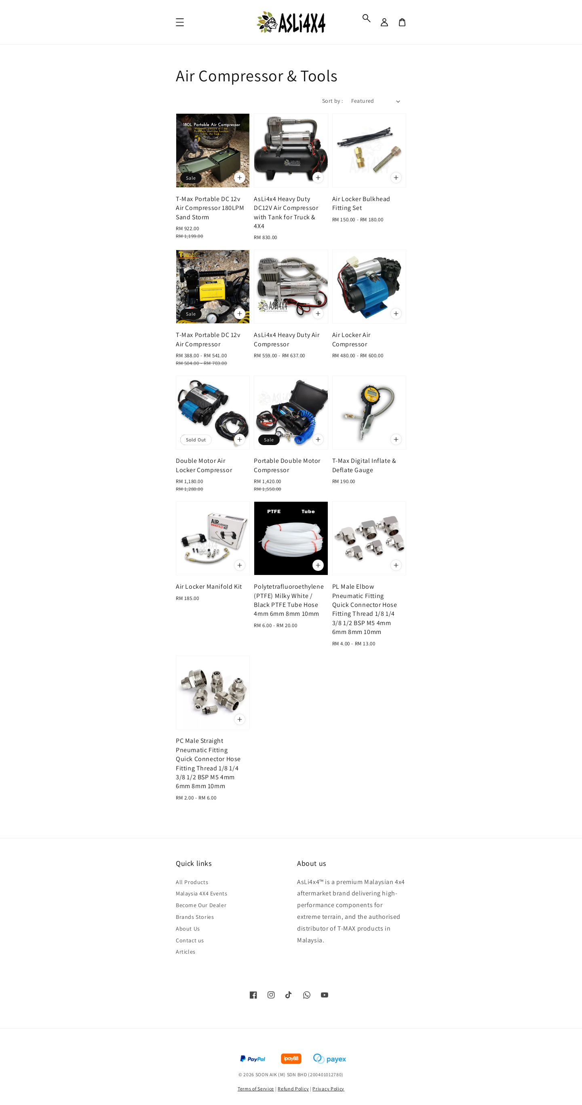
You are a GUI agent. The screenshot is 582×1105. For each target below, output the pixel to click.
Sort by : (332, 100)
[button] (366, 18)
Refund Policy (293, 1089)
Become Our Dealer (201, 905)
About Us (188, 928)
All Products (192, 882)
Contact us (190, 940)
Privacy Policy (328, 1089)
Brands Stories (195, 916)
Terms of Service (256, 1089)
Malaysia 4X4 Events (201, 893)
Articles (186, 951)
